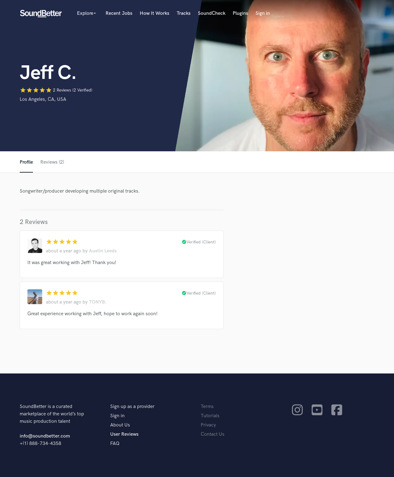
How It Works (154, 13)
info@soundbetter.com (45, 436)
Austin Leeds (103, 251)
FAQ (114, 443)
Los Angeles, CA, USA (43, 99)
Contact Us (212, 434)
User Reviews (124, 434)
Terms (207, 407)
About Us (120, 425)
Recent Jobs (119, 13)
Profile (26, 162)
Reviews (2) (52, 162)
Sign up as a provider (132, 407)
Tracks (184, 13)
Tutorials (210, 416)
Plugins (240, 13)
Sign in (262, 13)
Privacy (208, 425)
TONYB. (98, 302)
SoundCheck (211, 13)
